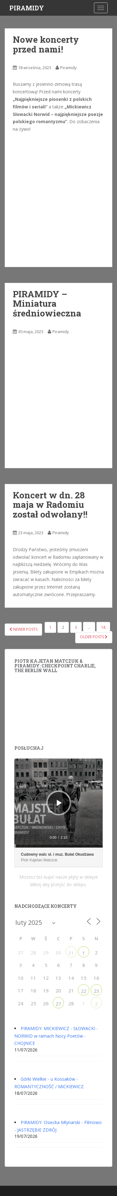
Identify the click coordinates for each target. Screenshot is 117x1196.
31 (71, 953)
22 (83, 991)
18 (103, 627)
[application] (58, 803)
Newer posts (23, 629)
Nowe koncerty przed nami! (46, 44)
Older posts (94, 636)
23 (96, 991)
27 (58, 1004)
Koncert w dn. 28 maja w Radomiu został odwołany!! (50, 504)
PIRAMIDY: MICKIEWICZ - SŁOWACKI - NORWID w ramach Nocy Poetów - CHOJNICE (56, 1035)
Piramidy (68, 67)
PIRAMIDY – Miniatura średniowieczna (47, 303)
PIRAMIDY (26, 8)
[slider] (58, 846)
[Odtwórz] (59, 803)
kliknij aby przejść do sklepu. (58, 884)
